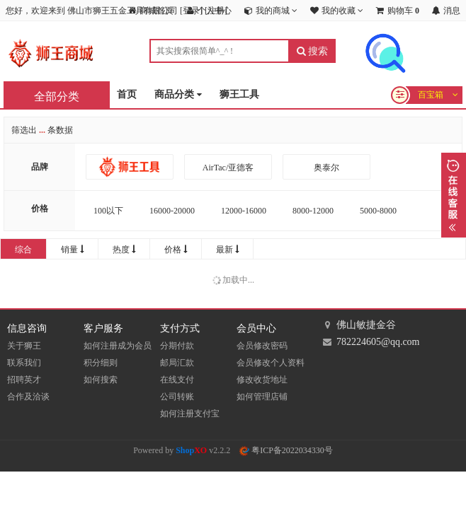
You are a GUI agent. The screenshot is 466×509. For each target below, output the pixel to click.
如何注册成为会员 (118, 346)
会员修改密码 (262, 346)
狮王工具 (239, 94)
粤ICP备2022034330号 (286, 450)
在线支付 (177, 380)
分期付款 (177, 346)
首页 (127, 94)
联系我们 (24, 363)
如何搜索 (101, 380)
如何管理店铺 (262, 397)
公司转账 (177, 397)
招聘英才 (24, 380)
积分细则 (101, 363)
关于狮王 (24, 346)
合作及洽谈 (28, 397)
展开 (453, 195)
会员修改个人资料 (271, 363)
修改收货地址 (262, 380)
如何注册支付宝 (190, 414)
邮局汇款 (177, 363)
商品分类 (178, 95)
